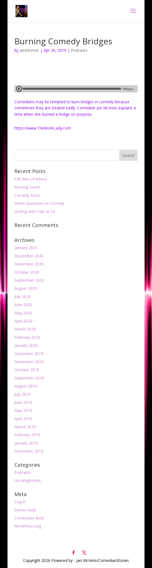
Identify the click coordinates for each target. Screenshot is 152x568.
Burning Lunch (27, 187)
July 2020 (22, 296)
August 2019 (25, 386)
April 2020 (23, 321)
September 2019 (29, 378)
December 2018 (28, 451)
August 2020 (25, 288)
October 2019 (26, 369)
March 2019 (25, 426)
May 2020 (23, 313)
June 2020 (23, 304)
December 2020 (28, 256)
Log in (20, 501)
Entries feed (25, 510)
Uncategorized (27, 480)
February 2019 (27, 434)
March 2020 (25, 329)
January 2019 (26, 443)
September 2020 (29, 280)
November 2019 (29, 361)
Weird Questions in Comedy (39, 203)
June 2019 (23, 402)
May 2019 (23, 410)
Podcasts (79, 50)
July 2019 (22, 394)
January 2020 (26, 345)
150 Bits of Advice (30, 179)
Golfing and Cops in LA (34, 211)
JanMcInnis (29, 50)
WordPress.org (27, 526)
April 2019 (23, 418)
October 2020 (26, 272)
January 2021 (26, 247)
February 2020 (27, 337)
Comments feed (29, 518)
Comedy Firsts (27, 195)
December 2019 (28, 353)
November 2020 (29, 264)
